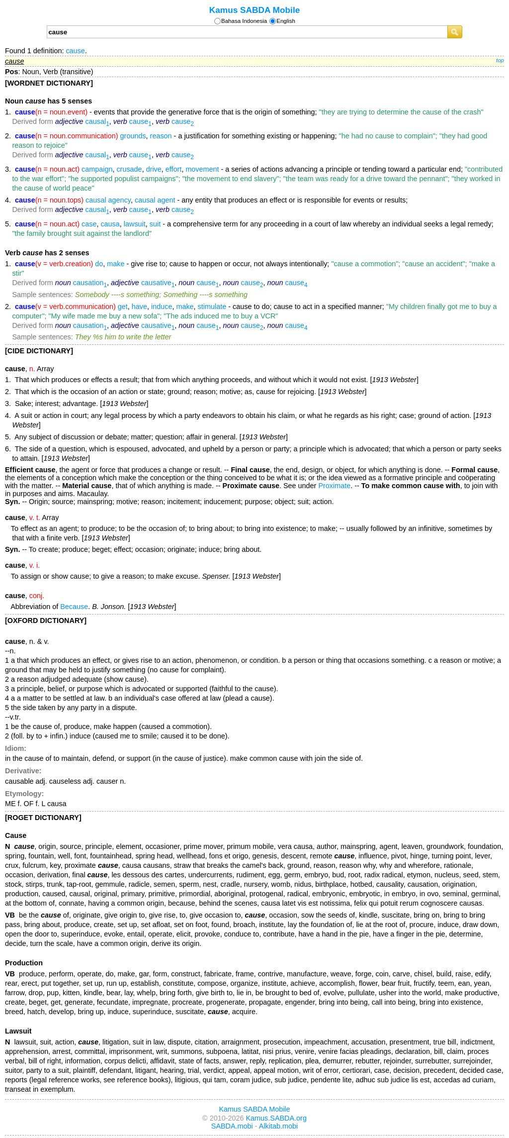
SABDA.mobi (232, 1126)
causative (157, 283)
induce (161, 306)
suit (155, 224)
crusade (129, 169)
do (99, 264)
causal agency (108, 200)
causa (109, 224)
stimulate (212, 306)
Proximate (334, 486)
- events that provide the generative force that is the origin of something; (249, 112)
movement (202, 169)
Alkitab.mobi (278, 1126)
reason (161, 136)
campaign (97, 169)
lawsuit (135, 224)
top (500, 60)
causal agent (155, 200)
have (139, 306)
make (115, 264)
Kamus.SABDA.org (276, 1118)
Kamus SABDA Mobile (254, 10)
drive (154, 169)
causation (90, 283)
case (89, 224)
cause (75, 51)
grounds (133, 136)
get (123, 306)
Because (74, 607)
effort (174, 169)
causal (97, 121)
